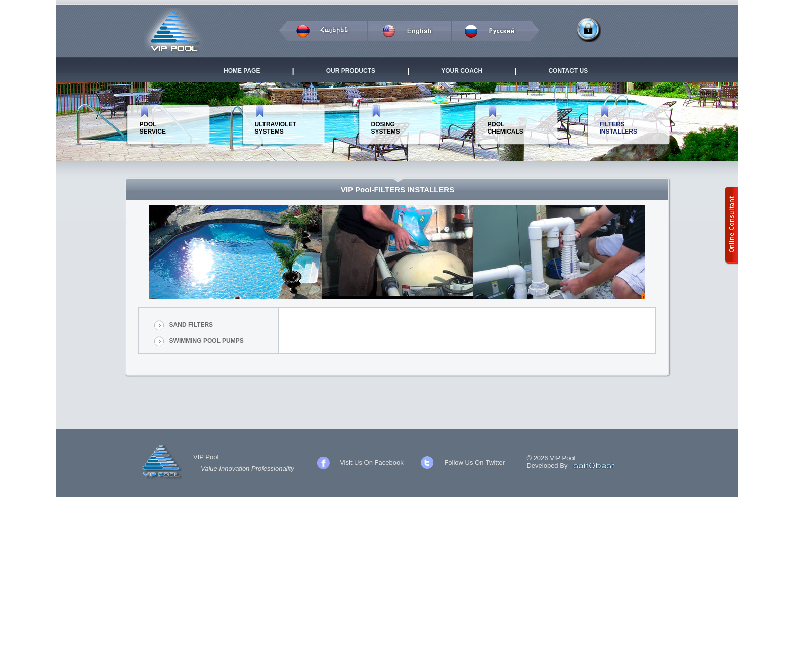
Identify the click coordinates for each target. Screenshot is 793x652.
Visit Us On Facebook (371, 462)
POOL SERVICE (153, 128)
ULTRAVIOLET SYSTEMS (275, 128)
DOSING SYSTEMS (385, 128)
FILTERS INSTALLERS (618, 128)
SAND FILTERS (191, 324)
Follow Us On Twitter (474, 462)
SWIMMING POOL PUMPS (206, 340)
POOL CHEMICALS (505, 128)
